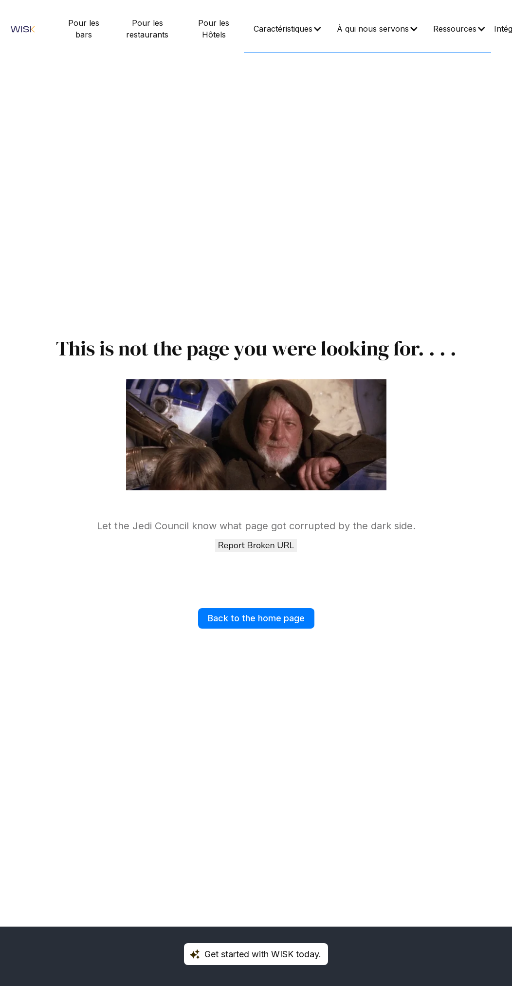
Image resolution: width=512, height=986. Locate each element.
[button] (285, 29)
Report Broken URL (256, 545)
